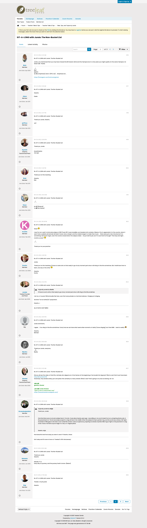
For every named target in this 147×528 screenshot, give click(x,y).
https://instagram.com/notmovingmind (46, 77)
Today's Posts (30, 22)
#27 (127, 368)
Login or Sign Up (124, 1)
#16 (127, 55)
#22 (127, 221)
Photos (44, 44)
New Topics (20, 22)
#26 (127, 341)
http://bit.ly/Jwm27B (40, 377)
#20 (127, 168)
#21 (127, 195)
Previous (103, 502)
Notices (39, 19)
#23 (127, 255)
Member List (40, 22)
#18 (127, 113)
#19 (127, 139)
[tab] (21, 44)
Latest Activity (33, 44)
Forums (20, 19)
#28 (127, 401)
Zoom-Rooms (67, 19)
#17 (127, 86)
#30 (127, 475)
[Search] (81, 49)
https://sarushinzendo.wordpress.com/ (46, 392)
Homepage (30, 19)
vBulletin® (73, 518)
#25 (127, 317)
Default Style (24, 509)
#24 (127, 282)
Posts (21, 44)
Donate (78, 19)
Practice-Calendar (52, 19)
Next (127, 502)
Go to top (125, 509)
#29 (127, 448)
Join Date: (22, 70)
